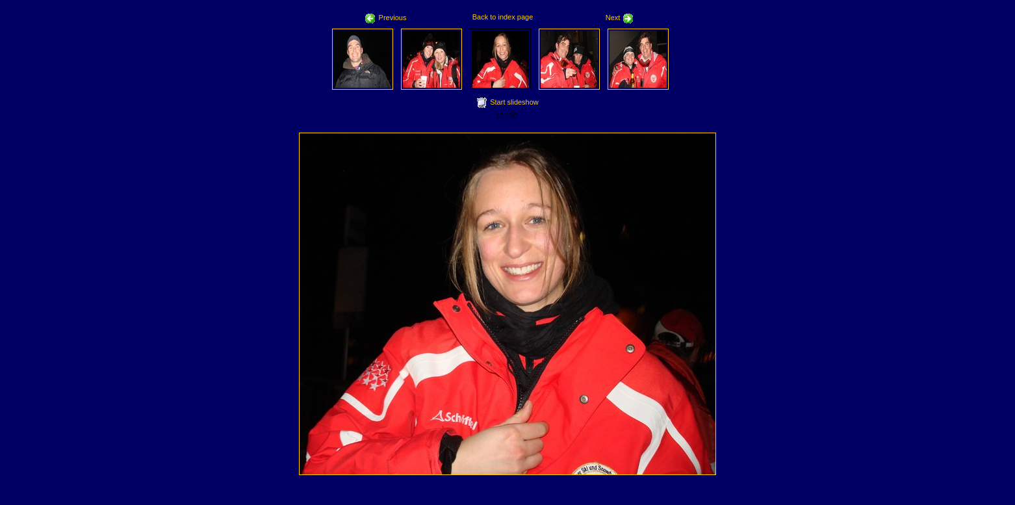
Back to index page (502, 17)
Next (620, 17)
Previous (386, 17)
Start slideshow (514, 102)
